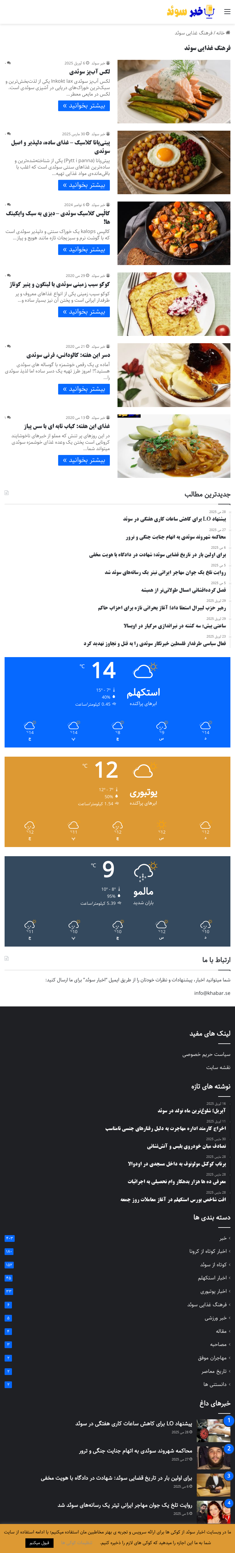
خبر (223, 1238)
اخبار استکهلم (212, 1278)
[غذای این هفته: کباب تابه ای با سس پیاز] (174, 446)
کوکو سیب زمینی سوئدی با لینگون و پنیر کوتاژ (59, 285)
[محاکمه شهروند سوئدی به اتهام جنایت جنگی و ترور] (213, 1457)
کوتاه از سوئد (213, 1264)
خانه (223, 33)
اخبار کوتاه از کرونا (208, 1251)
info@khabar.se (212, 993)
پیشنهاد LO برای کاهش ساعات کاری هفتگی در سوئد (133, 1424)
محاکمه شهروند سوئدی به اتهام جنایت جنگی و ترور (135, 1451)
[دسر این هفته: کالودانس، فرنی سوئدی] (174, 375)
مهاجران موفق (212, 1358)
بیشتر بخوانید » (84, 105)
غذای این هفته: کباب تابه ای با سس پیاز (67, 427)
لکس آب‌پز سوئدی (89, 72)
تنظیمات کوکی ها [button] (76, 1543)
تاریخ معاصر (214, 1371)
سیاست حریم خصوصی (206, 1054)
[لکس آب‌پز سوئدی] (174, 91)
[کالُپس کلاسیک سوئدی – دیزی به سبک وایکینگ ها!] (174, 233)
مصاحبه (218, 1344)
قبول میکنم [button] (39, 1543)
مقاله (221, 1331)
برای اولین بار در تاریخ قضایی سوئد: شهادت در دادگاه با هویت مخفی (116, 1478)
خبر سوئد (98, 63)
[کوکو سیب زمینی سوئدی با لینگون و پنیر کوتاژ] (174, 304)
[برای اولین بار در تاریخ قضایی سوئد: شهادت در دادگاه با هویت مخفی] (213, 1485)
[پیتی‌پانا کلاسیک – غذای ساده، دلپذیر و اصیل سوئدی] (174, 162)
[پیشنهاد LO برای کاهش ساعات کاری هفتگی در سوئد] (213, 1430)
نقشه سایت (218, 1067)
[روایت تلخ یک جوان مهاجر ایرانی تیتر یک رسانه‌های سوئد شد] (213, 1512)
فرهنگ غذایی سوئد (207, 1304)
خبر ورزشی (216, 1318)
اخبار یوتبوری (213, 1291)
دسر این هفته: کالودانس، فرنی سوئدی (68, 356)
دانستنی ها (215, 1384)
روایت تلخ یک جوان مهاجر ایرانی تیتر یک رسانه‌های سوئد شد (125, 1505)
